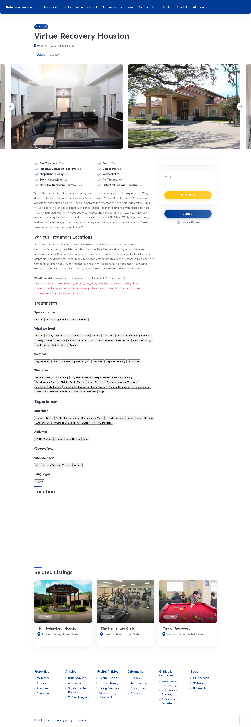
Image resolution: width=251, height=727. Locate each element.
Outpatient (98, 361)
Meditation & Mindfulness (48, 387)
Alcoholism (74, 683)
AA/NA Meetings (44, 439)
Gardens (148, 418)
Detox (56, 361)
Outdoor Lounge (44, 422)
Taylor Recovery (176, 628)
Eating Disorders (142, 335)
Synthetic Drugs (59, 345)
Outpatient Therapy (115, 361)
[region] (94, 528)
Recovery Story (147, 7)
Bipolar (59, 335)
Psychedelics (42, 345)
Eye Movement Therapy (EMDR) (52, 382)
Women (77, 465)
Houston (41, 26)
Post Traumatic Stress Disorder (114, 340)
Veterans (66, 465)
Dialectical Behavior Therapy (117, 377)
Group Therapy (95, 382)
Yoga (101, 391)
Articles (166, 7)
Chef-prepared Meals (92, 418)
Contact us (43, 693)
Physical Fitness (72, 439)
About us (42, 688)
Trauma (74, 345)
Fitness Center (134, 418)
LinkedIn (199, 688)
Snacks (85, 422)
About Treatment (86, 7)
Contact (188, 213)
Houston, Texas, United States (55, 45)
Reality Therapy (109, 677)
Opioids (93, 340)
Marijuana (60, 340)
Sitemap (82, 720)
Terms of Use (139, 683)
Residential (133, 361)
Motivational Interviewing (76, 387)
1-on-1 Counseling (45, 377)
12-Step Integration (79, 697)
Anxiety (49, 335)
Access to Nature (44, 418)
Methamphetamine (77, 340)
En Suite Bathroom (115, 418)
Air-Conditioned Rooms (67, 418)
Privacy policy (139, 688)
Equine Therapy (109, 683)
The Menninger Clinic (118, 628)
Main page (50, 7)
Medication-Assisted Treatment (122, 382)
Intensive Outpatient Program (75, 361)
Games (58, 439)
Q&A (130, 7)
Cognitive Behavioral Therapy (86, 377)
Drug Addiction (79, 319)
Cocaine (96, 335)
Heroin (49, 340)
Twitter (199, 683)
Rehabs (66, 7)
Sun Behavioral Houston (58, 628)
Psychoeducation (141, 387)
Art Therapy (62, 377)
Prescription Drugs (142, 340)
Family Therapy (77, 382)
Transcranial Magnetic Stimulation (53, 391)
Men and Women (51, 465)
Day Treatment (43, 361)
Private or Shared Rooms (66, 422)
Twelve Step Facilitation (84, 391)
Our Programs (110, 7)
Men (38, 465)
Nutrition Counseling (119, 387)
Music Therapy (98, 387)
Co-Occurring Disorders (58, 319)
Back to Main (42, 720)
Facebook (201, 677)
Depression (108, 335)
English (39, 481)
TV (93, 422)
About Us (182, 7)
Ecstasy (39, 340)
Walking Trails (104, 422)
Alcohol (39, 319)
